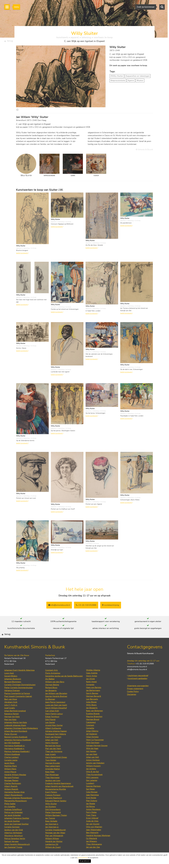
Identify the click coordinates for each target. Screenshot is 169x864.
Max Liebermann (52, 773)
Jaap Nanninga (92, 801)
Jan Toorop (50, 825)
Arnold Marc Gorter (54, 732)
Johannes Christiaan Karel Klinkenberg (21, 735)
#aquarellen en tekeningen (138, 77)
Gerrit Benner (92, 700)
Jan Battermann (93, 697)
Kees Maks (50, 778)
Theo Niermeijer (52, 784)
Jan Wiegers (91, 848)
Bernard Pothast (11, 784)
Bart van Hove (10, 706)
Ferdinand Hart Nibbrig (55, 741)
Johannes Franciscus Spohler (16, 825)
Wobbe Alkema (93, 677)
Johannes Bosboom (12, 685)
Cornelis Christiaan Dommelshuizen (19, 691)
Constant (90, 732)
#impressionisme (117, 81)
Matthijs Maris (10, 773)
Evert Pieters (51, 799)
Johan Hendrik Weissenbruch (17, 851)
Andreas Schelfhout (13, 816)
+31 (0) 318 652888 (86, 606)
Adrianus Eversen (12, 697)
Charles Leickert (11, 764)
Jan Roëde (90, 810)
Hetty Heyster (51, 749)
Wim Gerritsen (92, 749)
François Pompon (52, 802)
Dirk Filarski (50, 726)
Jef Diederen (91, 741)
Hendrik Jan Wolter (54, 848)
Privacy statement (135, 695)
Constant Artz (51, 677)
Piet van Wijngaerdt (54, 842)
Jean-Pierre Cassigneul (55, 709)
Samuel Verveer (11, 848)
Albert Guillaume (53, 735)
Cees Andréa (91, 680)
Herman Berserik (93, 703)
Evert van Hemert (53, 744)
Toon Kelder (50, 767)
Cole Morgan (91, 799)
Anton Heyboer (93, 767)
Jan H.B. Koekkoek (12, 749)
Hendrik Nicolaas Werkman (98, 842)
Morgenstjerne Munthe (55, 796)
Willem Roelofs (11, 796)
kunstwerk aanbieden (137, 685)
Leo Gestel (50, 729)
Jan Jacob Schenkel (12, 822)
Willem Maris (10, 775)
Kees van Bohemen (94, 717)
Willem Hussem (93, 772)
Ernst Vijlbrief (92, 825)
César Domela (92, 743)
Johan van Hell (51, 746)
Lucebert (90, 790)
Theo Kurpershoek (94, 781)
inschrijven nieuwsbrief (137, 682)
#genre (131, 81)
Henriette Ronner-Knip (14, 799)
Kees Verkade (51, 828)
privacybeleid (83, 858)
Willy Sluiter (51, 810)
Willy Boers (91, 712)
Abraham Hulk (10, 709)
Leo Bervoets (92, 706)
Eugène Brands (93, 720)
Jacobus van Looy (52, 787)
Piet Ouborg (91, 807)
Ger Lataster (91, 787)
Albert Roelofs (10, 793)
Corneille (90, 735)
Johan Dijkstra (92, 738)
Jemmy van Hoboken (95, 770)
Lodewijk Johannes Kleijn (15, 732)
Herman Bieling (52, 691)
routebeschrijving (110, 606)
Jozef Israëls (9, 715)
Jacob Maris (9, 770)
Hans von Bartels (93, 694)
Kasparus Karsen (11, 720)
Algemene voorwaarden (138, 692)
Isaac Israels (50, 761)
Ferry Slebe (91, 819)
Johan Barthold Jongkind (15, 717)
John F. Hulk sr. (10, 712)
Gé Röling (90, 813)
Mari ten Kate (10, 726)
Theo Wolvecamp (94, 851)
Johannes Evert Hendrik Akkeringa (19, 677)
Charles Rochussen (12, 790)
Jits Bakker (50, 685)
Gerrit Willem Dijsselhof (56, 715)
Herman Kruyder (52, 770)
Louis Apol (9, 680)
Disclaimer (131, 701)
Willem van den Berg (54, 688)
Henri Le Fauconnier (95, 746)
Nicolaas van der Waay (55, 839)
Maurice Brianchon (94, 723)
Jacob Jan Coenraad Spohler (16, 831)
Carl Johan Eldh (52, 717)
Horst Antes (91, 682)
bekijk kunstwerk (22, 254)
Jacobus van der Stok (13, 836)
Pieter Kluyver (10, 741)
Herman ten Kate (12, 723)
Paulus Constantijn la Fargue (17, 700)
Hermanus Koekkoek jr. (14, 755)
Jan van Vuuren (92, 830)
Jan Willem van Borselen (56, 700)
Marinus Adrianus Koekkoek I (17, 758)
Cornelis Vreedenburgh (55, 836)
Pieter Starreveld (53, 819)
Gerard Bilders (10, 683)
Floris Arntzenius (52, 680)
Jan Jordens (91, 775)
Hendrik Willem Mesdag (15, 781)
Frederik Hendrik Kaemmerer (58, 790)
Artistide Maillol (52, 775)
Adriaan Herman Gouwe (96, 752)
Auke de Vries (92, 828)
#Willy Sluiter (116, 77)
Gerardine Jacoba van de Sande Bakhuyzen (64, 683)
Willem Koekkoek (12, 761)
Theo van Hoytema (53, 758)
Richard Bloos (51, 694)
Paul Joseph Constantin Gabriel (18, 703)
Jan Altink (90, 685)
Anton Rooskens (93, 816)
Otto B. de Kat (92, 778)
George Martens (93, 793)
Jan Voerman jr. (51, 831)
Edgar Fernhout (52, 723)
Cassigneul (91, 729)
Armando (90, 691)
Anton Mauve (10, 778)
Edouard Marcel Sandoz (55, 807)
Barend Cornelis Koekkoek (15, 744)
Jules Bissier (91, 709)
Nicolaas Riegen (11, 787)
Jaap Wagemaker (93, 836)
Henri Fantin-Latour (54, 720)
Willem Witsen (52, 845)
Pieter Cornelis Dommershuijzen (18, 694)
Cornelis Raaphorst (53, 804)
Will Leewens (92, 784)
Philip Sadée (9, 810)
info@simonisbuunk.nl (59, 606)
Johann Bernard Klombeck (15, 738)
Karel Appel (91, 688)
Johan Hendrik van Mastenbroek (59, 793)
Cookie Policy (133, 698)
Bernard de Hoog (53, 752)
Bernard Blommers (12, 688)
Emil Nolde (91, 804)
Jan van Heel (91, 761)
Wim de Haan (92, 755)
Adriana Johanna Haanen (56, 738)
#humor (140, 81)
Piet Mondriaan (52, 781)
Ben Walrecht (92, 839)
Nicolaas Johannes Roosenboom (18, 804)
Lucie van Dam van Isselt (56, 712)
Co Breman (50, 706)
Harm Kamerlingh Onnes (56, 764)
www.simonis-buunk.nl (137, 673)
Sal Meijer (90, 796)
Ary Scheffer (9, 813)
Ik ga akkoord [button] (84, 861)
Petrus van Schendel (13, 819)
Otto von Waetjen (94, 833)
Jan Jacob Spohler (12, 828)
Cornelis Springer (12, 834)
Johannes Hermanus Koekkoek (17, 746)
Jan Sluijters (50, 813)
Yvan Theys (91, 822)
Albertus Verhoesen (13, 839)
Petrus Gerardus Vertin (14, 845)
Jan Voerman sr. (52, 834)
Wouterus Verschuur (13, 842)
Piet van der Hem (53, 755)
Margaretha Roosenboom (15, 807)
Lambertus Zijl (51, 851)
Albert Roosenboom (13, 802)
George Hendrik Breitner (56, 703)
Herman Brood (92, 726)
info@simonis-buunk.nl (137, 676)
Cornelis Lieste (10, 767)
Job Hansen (91, 758)
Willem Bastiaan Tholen (56, 822)
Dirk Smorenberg (52, 816)
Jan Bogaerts (51, 697)
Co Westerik (91, 845)
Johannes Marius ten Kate (15, 729)
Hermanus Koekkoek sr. (14, 752)
